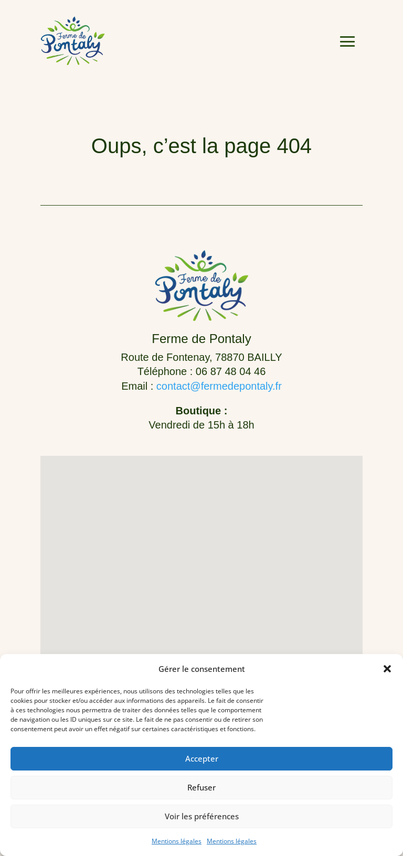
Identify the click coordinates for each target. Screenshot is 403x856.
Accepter (201, 758)
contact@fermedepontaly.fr (219, 386)
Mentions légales (177, 841)
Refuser (201, 787)
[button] (387, 669)
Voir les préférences (202, 816)
